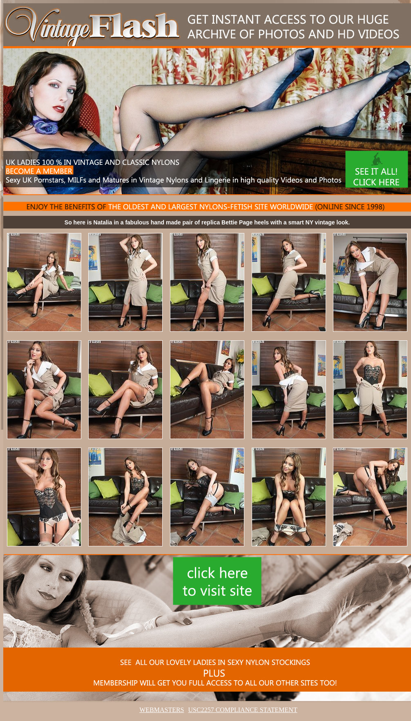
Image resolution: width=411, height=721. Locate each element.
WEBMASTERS (161, 709)
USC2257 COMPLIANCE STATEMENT (242, 709)
